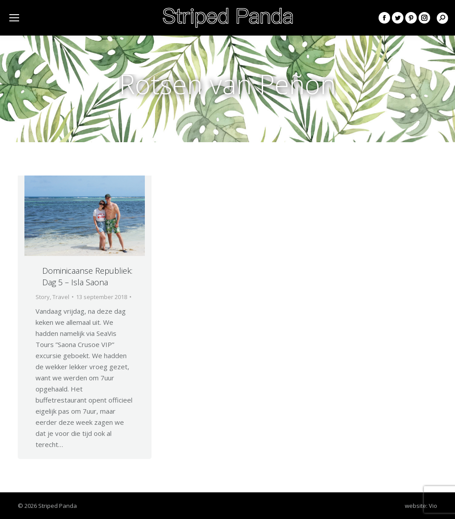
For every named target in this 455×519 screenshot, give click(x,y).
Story (43, 297)
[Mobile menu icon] (14, 17)
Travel (60, 297)
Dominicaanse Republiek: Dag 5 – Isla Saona (87, 276)
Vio (433, 506)
